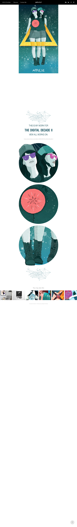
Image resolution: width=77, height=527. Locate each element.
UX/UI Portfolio (6, 2)
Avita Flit (38, 2)
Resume (16, 2)
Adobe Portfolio (45, 303)
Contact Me (23, 2)
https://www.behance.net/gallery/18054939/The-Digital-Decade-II (38, 139)
